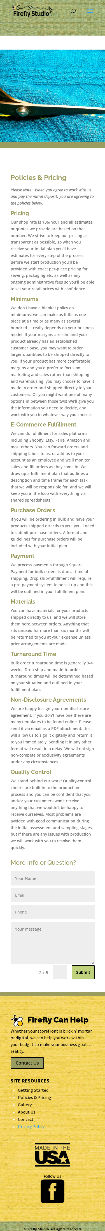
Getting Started (33, 1090)
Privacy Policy (31, 1126)
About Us (26, 1112)
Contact (26, 1119)
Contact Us (27, 1063)
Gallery (25, 1104)
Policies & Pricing (34, 1097)
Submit (83, 972)
